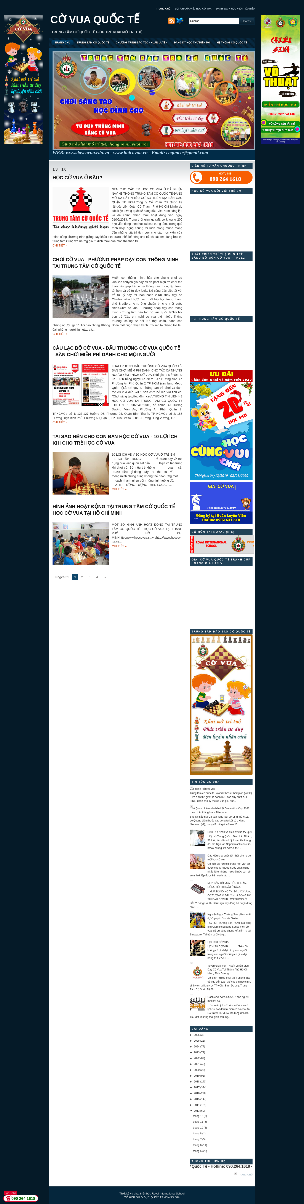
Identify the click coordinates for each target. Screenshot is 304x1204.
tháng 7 (197, 1139)
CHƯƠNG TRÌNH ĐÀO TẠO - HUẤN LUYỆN (141, 42)
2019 (197, 1075)
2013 (197, 1110)
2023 (197, 1052)
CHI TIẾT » (60, 245)
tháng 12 (198, 1116)
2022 (197, 1058)
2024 (197, 1046)
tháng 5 (197, 1151)
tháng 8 (197, 1133)
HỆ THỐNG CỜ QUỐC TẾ (232, 42)
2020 (197, 1069)
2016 (197, 1093)
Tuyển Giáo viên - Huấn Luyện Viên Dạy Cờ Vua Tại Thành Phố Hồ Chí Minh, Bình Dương (228, 969)
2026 (197, 1034)
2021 (197, 1064)
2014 (197, 1104)
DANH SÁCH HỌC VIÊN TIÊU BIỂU (235, 8)
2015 (197, 1099)
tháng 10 (198, 1127)
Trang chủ (245, 1174)
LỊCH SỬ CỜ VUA (218, 942)
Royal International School (168, 1193)
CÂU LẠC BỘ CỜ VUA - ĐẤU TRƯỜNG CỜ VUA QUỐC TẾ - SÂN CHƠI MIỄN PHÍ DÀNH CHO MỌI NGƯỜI (116, 351)
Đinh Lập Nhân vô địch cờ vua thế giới (230, 832)
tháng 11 (198, 1121)
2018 (197, 1081)
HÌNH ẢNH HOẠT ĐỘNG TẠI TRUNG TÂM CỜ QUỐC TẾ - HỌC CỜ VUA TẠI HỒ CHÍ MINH (115, 510)
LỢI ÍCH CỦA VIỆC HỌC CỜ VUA (193, 8)
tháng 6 (197, 1145)
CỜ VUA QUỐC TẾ (94, 19)
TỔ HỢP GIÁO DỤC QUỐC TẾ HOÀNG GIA (152, 1197)
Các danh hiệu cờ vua (202, 788)
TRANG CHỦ (163, 8)
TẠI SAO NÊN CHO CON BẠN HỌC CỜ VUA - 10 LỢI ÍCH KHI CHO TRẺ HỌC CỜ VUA (115, 440)
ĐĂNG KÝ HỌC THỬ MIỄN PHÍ (192, 42)
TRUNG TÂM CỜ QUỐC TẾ (93, 42)
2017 (197, 1087)
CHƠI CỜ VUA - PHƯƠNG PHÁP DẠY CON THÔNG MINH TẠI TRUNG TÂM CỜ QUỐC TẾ (116, 263)
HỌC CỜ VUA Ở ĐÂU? (77, 177)
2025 (197, 1040)
